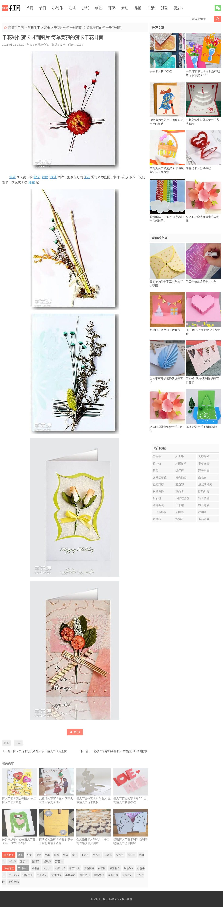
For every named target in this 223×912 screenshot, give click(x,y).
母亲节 (108, 854)
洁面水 (179, 491)
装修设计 (127, 875)
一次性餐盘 (160, 512)
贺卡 (47, 27)
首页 (29, 8)
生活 (151, 8)
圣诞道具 (203, 519)
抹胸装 (202, 512)
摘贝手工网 (16, 27)
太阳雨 (179, 512)
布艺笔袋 (203, 505)
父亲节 (120, 854)
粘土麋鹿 (203, 498)
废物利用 (89, 868)
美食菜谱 (70, 875)
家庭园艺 (85, 875)
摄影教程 (99, 875)
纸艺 (98, 8)
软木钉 (157, 463)
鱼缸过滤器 (182, 498)
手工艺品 (14, 875)
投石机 (157, 498)
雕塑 (137, 8)
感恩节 (47, 861)
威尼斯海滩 (205, 484)
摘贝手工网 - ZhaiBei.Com (107, 899)
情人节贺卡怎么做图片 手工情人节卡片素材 (40, 751)
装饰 (56, 854)
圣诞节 (85, 854)
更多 (177, 8)
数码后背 (203, 491)
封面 (45, 177)
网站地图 (127, 899)
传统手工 (28, 875)
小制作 (57, 8)
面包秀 (202, 477)
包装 (47, 854)
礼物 (38, 854)
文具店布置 (160, 477)
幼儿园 (47, 868)
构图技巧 (180, 463)
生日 (65, 854)
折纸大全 (60, 868)
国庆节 (24, 861)
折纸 (85, 8)
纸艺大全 (74, 868)
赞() (75, 732)
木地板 (157, 519)
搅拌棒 (179, 470)
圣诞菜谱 (158, 484)
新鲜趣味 (14, 881)
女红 (124, 8)
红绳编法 (158, 505)
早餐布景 (203, 463)
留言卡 (157, 456)
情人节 (97, 854)
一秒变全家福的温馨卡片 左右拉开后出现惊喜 (119, 751)
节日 (42, 8)
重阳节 (35, 861)
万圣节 (59, 861)
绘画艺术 (113, 875)
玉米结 (179, 505)
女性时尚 (56, 875)
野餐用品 (203, 470)
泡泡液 (179, 519)
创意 (164, 8)
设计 (53, 177)
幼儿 (72, 8)
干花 (87, 177)
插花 (31, 182)
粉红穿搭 (158, 491)
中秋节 (12, 861)
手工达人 (42, 875)
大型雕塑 (203, 456)
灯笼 (29, 854)
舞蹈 (155, 470)
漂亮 (12, 177)
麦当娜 (179, 484)
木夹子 (179, 456)
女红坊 (102, 868)
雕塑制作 (115, 868)
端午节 (132, 854)
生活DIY (128, 868)
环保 (111, 8)
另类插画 (180, 477)
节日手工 (34, 27)
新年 (74, 854)
